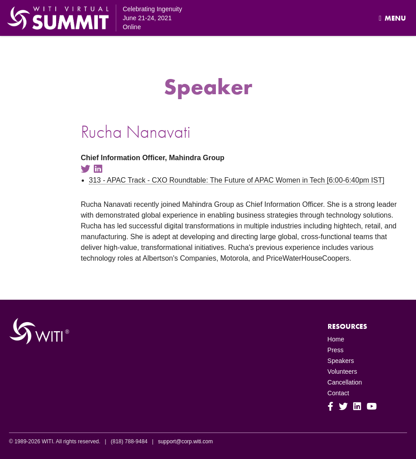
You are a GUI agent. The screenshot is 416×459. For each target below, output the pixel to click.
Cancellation (345, 382)
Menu (392, 18)
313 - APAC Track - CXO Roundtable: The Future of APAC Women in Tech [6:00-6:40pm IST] (236, 180)
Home (336, 339)
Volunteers (342, 371)
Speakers (341, 360)
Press (336, 350)
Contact (338, 393)
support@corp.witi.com (185, 441)
